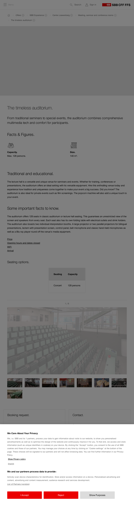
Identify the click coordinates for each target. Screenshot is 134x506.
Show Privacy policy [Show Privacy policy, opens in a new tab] (17, 462)
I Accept (24, 498)
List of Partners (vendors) (18, 487)
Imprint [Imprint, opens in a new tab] (11, 466)
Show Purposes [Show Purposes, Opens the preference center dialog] (97, 498)
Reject (61, 498)
